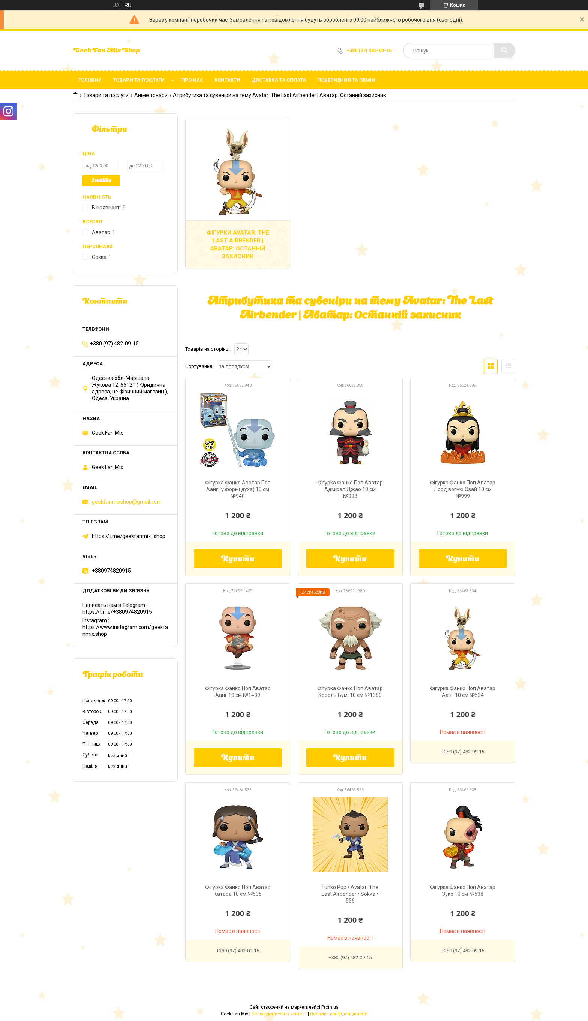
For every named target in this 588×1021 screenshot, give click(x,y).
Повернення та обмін (346, 80)
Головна (90, 80)
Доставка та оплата (279, 80)
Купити (238, 559)
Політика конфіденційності (339, 1014)
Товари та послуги (139, 80)
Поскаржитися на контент (279, 1014)
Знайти (101, 180)
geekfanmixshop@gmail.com (127, 502)
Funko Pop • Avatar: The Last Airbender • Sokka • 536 (350, 894)
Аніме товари (151, 95)
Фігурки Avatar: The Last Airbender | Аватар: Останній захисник (238, 244)
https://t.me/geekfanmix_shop (128, 536)
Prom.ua (330, 1007)
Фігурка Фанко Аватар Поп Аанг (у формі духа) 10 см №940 (238, 489)
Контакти (227, 80)
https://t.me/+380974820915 (117, 612)
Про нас (192, 80)
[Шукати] (504, 50)
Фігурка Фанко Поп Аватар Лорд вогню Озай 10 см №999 (462, 489)
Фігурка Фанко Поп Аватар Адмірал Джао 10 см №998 (350, 489)
